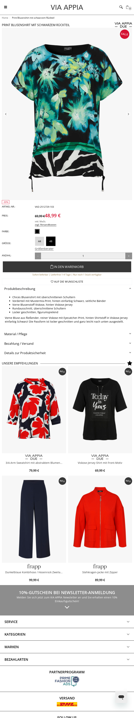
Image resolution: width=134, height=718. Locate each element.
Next (128, 114)
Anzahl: (6, 255)
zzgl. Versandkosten (45, 224)
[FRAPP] (34, 566)
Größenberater (44, 248)
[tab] (67, 289)
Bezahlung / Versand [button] (19, 344)
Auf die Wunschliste (67, 281)
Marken (11, 647)
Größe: (6, 243)
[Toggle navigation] (5, 7)
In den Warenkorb (67, 267)
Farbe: (5, 231)
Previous (5, 114)
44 (39, 241)
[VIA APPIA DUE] (34, 457)
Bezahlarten (16, 659)
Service (11, 621)
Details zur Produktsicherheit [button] (25, 353)
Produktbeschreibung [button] (19, 289)
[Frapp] (100, 566)
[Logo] (67, 7)
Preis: (5, 215)
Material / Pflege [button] (15, 334)
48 (50, 241)
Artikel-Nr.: (8, 206)
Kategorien (14, 634)
